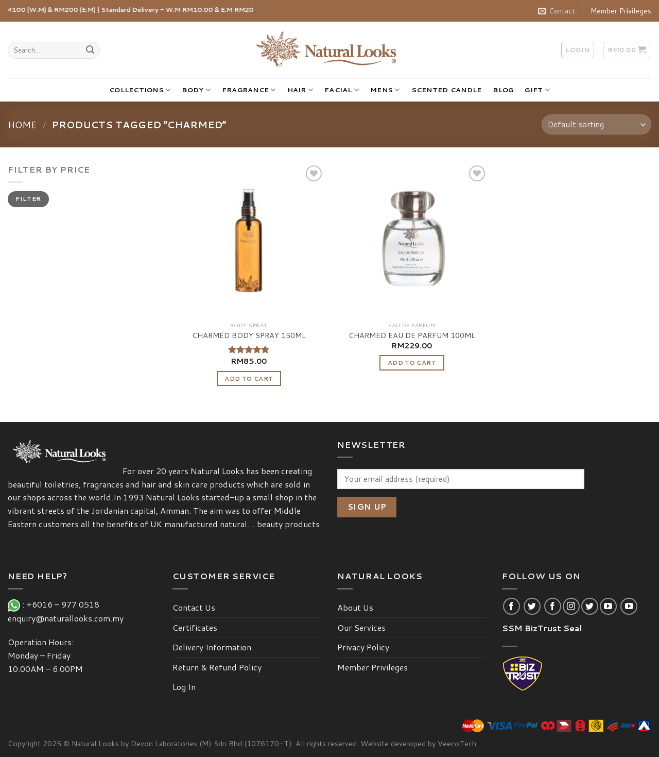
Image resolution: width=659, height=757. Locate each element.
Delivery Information (211, 647)
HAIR (300, 90)
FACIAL (341, 90)
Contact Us (193, 607)
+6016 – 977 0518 (64, 604)
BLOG (503, 89)
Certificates (194, 627)
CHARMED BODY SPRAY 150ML (249, 336)
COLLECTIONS (139, 90)
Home (22, 124)
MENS (385, 90)
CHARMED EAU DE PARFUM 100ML (412, 336)
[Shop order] (596, 124)
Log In (184, 687)
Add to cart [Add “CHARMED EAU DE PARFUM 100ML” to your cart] (412, 362)
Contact (556, 11)
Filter (28, 198)
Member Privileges (621, 11)
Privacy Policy (363, 647)
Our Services (361, 627)
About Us (355, 607)
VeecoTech (457, 743)
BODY (196, 90)
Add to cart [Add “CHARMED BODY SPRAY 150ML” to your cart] (248, 378)
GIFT (537, 90)
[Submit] (90, 50)
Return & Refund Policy (217, 667)
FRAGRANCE (249, 90)
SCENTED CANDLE (446, 89)
